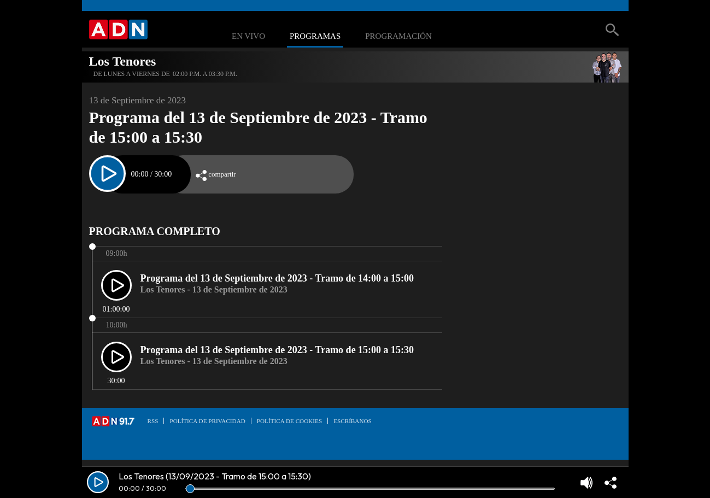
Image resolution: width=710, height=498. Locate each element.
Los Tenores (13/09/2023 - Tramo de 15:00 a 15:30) (215, 476)
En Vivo (248, 36)
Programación (398, 36)
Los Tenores (122, 61)
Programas (315, 36)
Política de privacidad (207, 421)
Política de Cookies (289, 421)
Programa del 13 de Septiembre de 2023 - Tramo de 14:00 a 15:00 (277, 278)
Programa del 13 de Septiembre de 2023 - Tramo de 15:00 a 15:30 (277, 349)
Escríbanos (352, 421)
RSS (153, 421)
